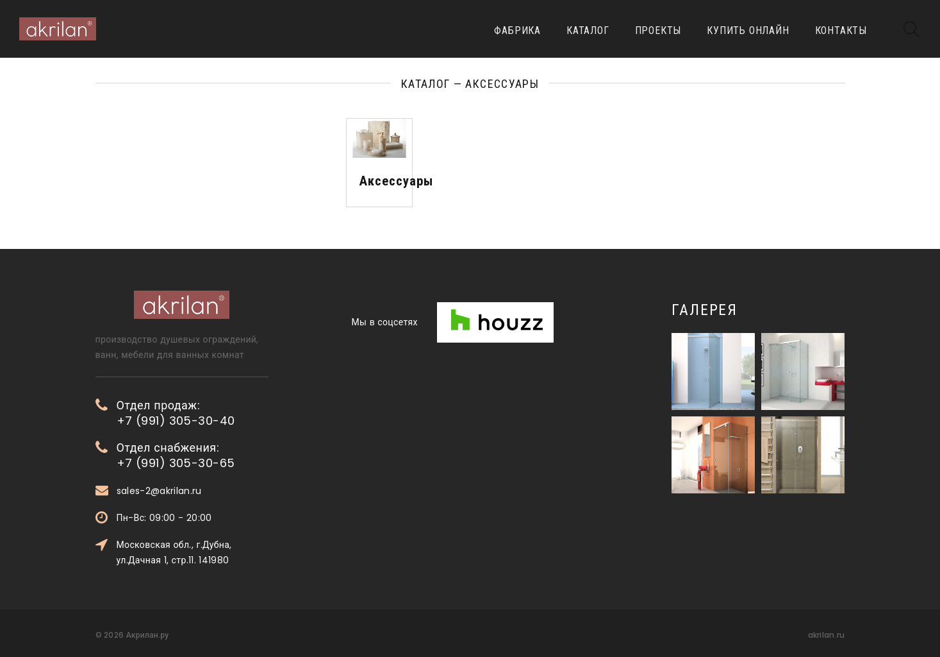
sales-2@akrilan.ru (159, 490)
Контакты (841, 30)
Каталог (587, 30)
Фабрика (517, 30)
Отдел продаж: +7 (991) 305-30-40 (176, 413)
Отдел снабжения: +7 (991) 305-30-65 (176, 455)
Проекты (658, 30)
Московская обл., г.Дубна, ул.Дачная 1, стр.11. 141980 (174, 552)
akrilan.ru (826, 634)
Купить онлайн (748, 30)
